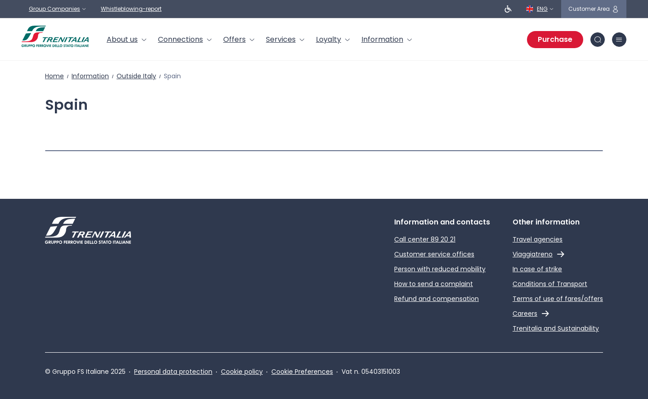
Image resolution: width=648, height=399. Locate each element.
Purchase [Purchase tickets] (555, 39)
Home (54, 76)
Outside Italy (136, 76)
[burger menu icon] (619, 39)
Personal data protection (173, 371)
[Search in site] (597, 39)
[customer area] (593, 9)
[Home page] (55, 36)
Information (90, 76)
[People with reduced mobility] (508, 9)
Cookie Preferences (302, 371)
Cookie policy (242, 371)
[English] (540, 9)
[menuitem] (127, 39)
